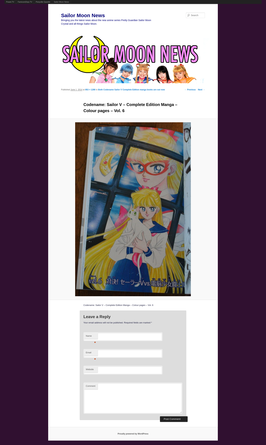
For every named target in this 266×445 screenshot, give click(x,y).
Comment (90, 386)
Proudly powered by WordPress (133, 434)
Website (90, 369)
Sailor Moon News (61, 2)
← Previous (190, 89)
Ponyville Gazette (43, 2)
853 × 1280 (90, 89)
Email (91, 353)
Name (91, 337)
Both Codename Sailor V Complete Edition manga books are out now (131, 89)
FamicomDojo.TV (25, 2)
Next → (201, 89)
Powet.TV (10, 2)
